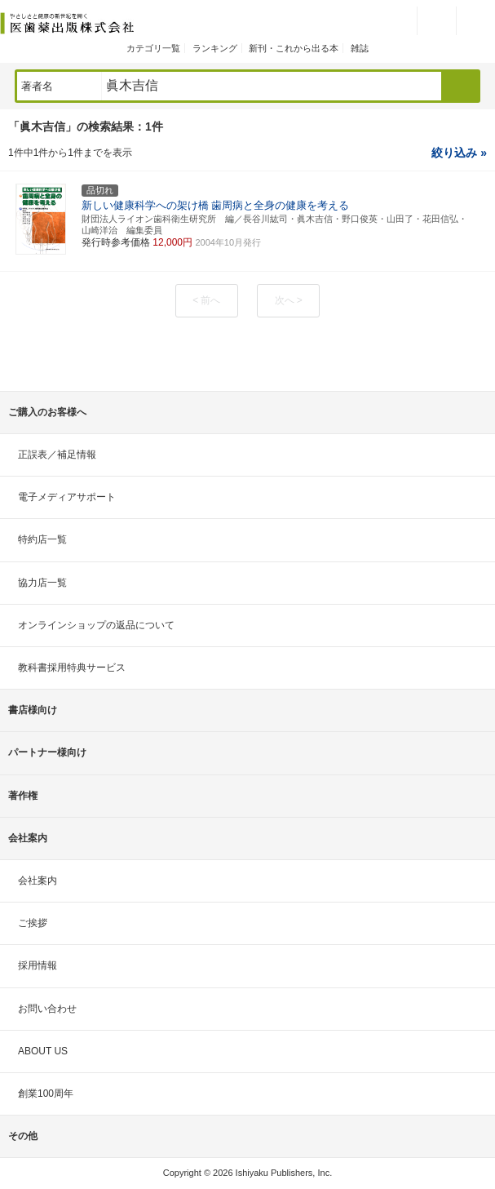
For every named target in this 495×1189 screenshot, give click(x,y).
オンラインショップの (96, 625)
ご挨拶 (32, 923)
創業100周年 (45, 1093)
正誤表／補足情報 (57, 454)
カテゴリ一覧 (153, 48)
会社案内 (37, 880)
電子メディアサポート (67, 497)
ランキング (214, 48)
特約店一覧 (42, 539)
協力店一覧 (42, 582)
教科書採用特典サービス (72, 667)
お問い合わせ (47, 1008)
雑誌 (360, 48)
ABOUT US (43, 1051)
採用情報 (37, 965)
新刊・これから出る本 (293, 48)
